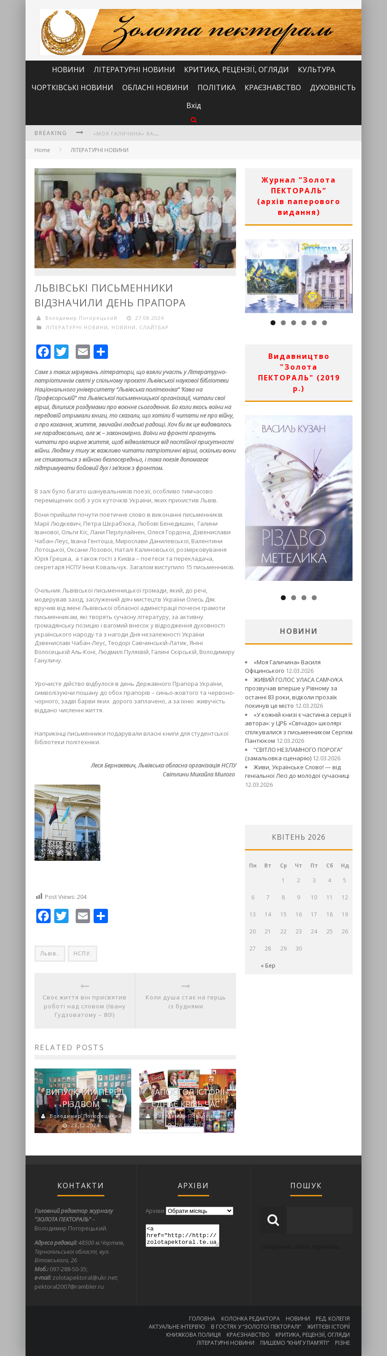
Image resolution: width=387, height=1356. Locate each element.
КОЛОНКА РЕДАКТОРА (250, 1318)
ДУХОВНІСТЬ (333, 87)
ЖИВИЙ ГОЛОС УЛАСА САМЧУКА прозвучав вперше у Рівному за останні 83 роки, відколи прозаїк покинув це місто (294, 693)
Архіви (155, 1211)
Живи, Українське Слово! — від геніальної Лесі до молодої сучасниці (297, 771)
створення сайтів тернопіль (300, 1247)
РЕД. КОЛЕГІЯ (333, 1318)
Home (42, 150)
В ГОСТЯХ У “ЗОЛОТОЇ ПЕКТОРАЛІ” (256, 1326)
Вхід (193, 105)
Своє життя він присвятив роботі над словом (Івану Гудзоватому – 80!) (85, 1006)
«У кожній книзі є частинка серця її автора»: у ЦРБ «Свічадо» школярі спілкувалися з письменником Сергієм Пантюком (299, 728)
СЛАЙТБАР (154, 327)
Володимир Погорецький (81, 317)
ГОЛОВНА (202, 1318)
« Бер (268, 965)
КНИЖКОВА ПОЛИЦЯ (193, 1335)
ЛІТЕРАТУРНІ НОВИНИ (134, 69)
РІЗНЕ (342, 1343)
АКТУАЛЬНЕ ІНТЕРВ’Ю (177, 1326)
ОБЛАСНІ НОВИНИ (155, 87)
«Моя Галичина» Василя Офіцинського (154, 133)
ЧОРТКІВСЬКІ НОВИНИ (72, 87)
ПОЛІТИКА (217, 87)
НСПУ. (82, 953)
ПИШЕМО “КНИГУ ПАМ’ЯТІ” (294, 1343)
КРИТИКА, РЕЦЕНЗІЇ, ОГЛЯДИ (236, 69)
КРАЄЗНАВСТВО (273, 87)
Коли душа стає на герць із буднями (186, 1001)
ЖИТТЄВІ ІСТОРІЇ (328, 1326)
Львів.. (50, 953)
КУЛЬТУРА (316, 69)
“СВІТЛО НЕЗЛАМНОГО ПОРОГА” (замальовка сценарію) (294, 754)
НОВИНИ (68, 69)
